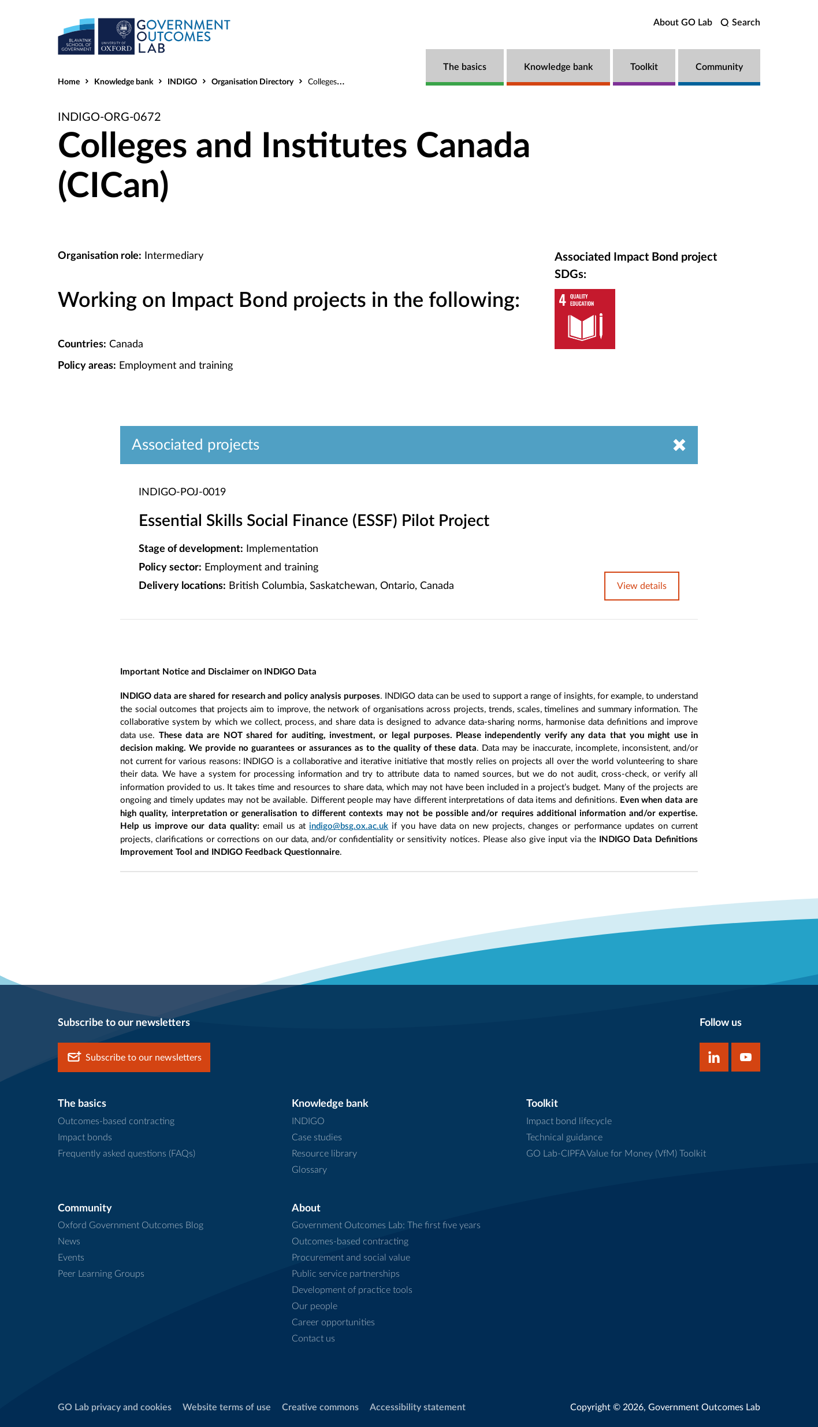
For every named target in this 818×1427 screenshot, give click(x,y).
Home (69, 82)
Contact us (313, 1338)
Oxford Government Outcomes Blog (130, 1225)
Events (71, 1257)
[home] (144, 36)
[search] (740, 22)
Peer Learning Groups (101, 1273)
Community (719, 67)
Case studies (317, 1137)
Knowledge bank (558, 67)
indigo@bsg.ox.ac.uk (348, 826)
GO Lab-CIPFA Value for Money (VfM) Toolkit (616, 1153)
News (69, 1241)
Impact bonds (85, 1137)
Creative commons (320, 1407)
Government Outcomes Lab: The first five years (386, 1225)
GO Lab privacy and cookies (115, 1407)
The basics (464, 67)
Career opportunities (333, 1322)
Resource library (324, 1153)
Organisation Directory (252, 82)
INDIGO (182, 82)
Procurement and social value (351, 1257)
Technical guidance (564, 1137)
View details (642, 586)
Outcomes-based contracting (116, 1121)
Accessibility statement (418, 1407)
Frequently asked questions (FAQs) (126, 1153)
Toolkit (644, 67)
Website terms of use (227, 1407)
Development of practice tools (352, 1290)
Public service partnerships (346, 1273)
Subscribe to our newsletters (134, 1057)
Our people (314, 1306)
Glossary (309, 1169)
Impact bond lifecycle (569, 1121)
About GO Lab (682, 22)
